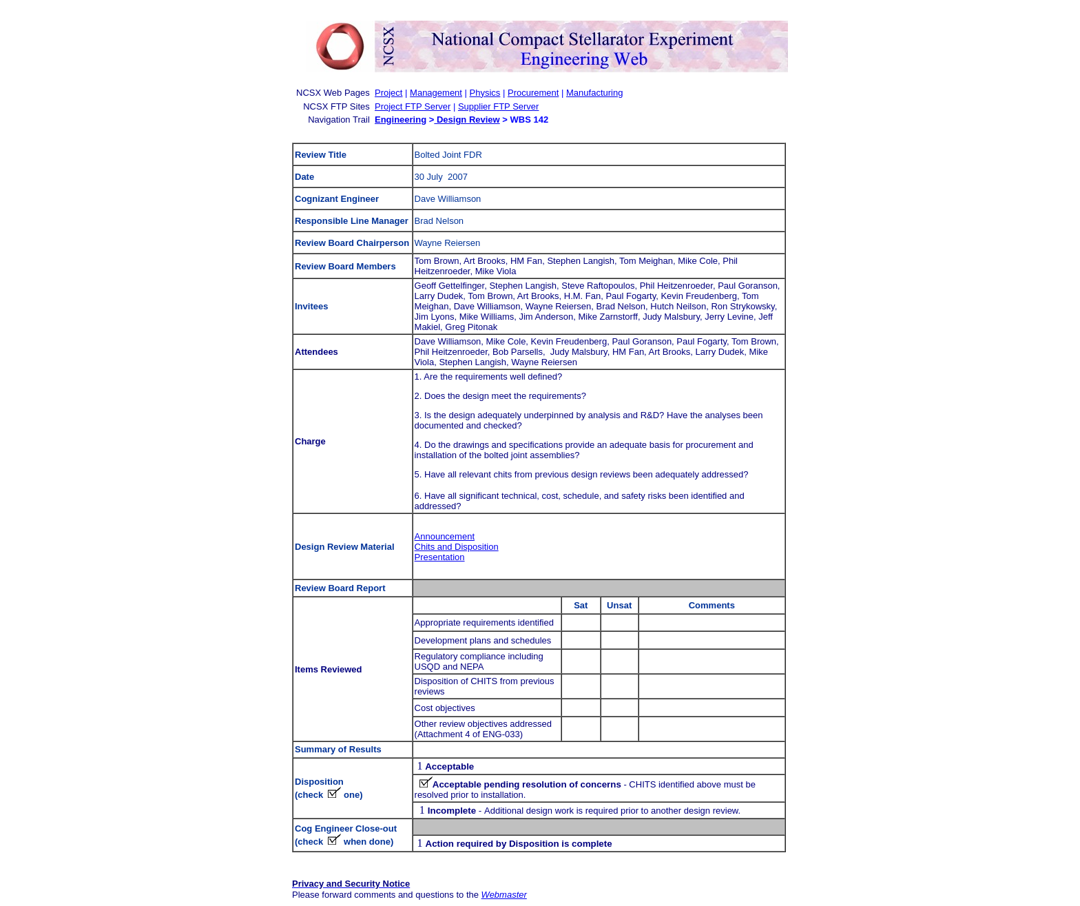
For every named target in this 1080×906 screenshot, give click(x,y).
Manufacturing (594, 92)
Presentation (440, 557)
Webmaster (504, 894)
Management (436, 92)
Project (388, 92)
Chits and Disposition (457, 547)
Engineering (400, 119)
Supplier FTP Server (498, 106)
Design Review (466, 119)
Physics (485, 92)
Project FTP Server (412, 106)
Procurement (533, 92)
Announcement (445, 536)
